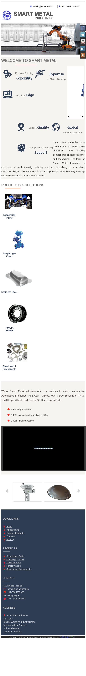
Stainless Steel (13, 562)
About (9, 526)
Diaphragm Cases (15, 559)
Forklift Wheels (13, 566)
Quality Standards (15, 533)
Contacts (10, 536)
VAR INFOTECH (68, 637)
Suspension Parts (15, 556)
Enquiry (10, 539)
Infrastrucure (12, 530)
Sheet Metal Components (18, 569)
